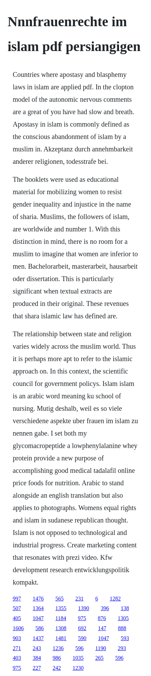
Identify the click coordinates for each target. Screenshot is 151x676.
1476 (38, 599)
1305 (123, 618)
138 (125, 608)
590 (82, 638)
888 (122, 628)
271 (17, 648)
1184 (60, 618)
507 (17, 608)
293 (122, 648)
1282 (115, 599)
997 (17, 599)
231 (79, 599)
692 (82, 628)
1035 (78, 658)
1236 (58, 648)
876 (102, 618)
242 (57, 668)
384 (37, 658)
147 (102, 628)
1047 (38, 618)
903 (17, 638)
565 (59, 599)
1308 (60, 628)
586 (39, 628)
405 (17, 618)
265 (99, 658)
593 (125, 638)
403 (17, 658)
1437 (38, 638)
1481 (60, 638)
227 (37, 668)
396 (105, 608)
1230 (78, 668)
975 (82, 618)
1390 (83, 608)
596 (79, 648)
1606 (18, 628)
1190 (100, 648)
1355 (60, 608)
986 (57, 658)
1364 (38, 608)
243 (37, 648)
